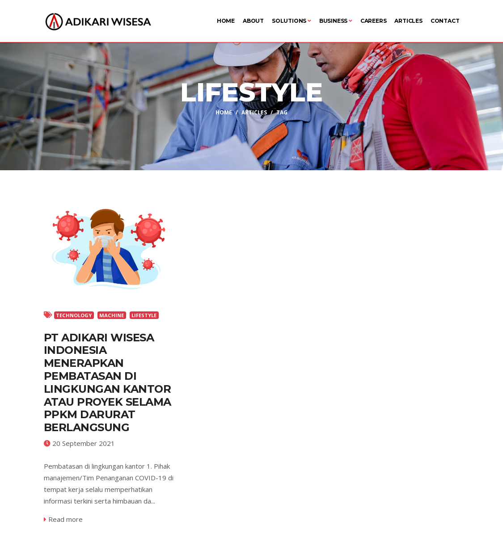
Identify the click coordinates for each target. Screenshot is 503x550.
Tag (281, 112)
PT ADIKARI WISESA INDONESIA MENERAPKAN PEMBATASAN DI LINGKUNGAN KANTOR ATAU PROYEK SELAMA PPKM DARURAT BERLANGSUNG (107, 382)
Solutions (291, 20)
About (253, 20)
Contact (445, 20)
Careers (373, 20)
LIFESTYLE (143, 315)
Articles (408, 20)
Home (226, 20)
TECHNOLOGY (74, 315)
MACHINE (111, 315)
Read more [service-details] (63, 519)
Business (335, 20)
